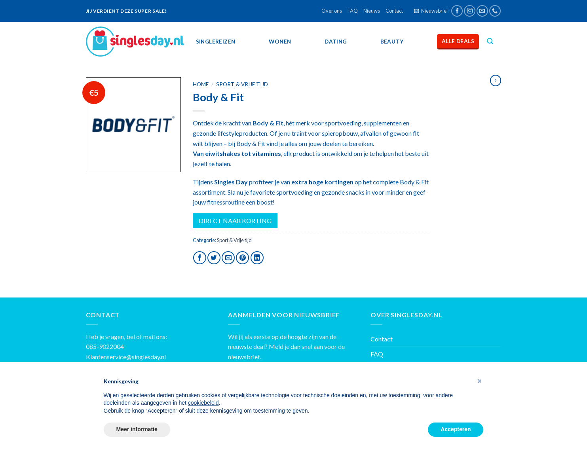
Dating (335, 41)
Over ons (331, 11)
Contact (394, 11)
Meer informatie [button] (137, 429)
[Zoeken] (490, 41)
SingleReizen (216, 41)
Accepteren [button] (456, 429)
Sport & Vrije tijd (242, 84)
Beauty (391, 41)
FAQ (353, 11)
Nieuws (371, 11)
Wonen (280, 41)
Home (201, 84)
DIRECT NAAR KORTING (235, 220)
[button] (479, 381)
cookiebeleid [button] (203, 403)
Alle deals (458, 41)
